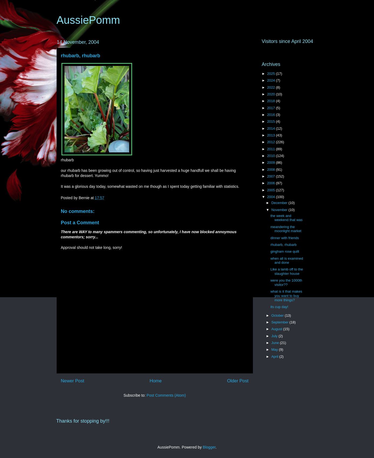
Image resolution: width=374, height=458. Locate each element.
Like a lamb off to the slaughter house (286, 271)
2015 (271, 121)
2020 (271, 94)
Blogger (209, 447)
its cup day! (279, 307)
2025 (271, 74)
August (277, 329)
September (280, 322)
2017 (271, 108)
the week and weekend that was (286, 218)
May (275, 349)
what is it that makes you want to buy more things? (286, 295)
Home (156, 380)
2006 (271, 183)
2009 (271, 163)
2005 (271, 190)
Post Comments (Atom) (166, 395)
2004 (271, 197)
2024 (271, 80)
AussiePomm (88, 20)
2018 (271, 101)
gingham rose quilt (284, 251)
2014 (271, 128)
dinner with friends (284, 238)
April (275, 357)
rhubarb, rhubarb (80, 55)
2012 (271, 142)
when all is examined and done (286, 260)
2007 (271, 176)
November (280, 210)
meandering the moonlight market (285, 229)
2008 (271, 170)
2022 (271, 87)
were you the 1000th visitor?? (286, 282)
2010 (271, 156)
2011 (271, 149)
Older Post (237, 380)
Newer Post (72, 380)
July (275, 336)
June (275, 343)
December (280, 203)
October (278, 315)
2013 (271, 135)
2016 (271, 115)
